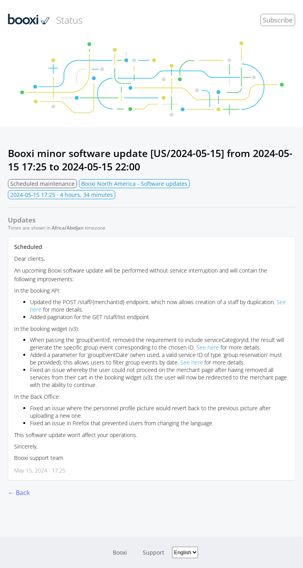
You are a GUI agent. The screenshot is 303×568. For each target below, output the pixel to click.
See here (207, 347)
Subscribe (278, 19)
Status (45, 20)
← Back (19, 492)
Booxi (120, 552)
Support (153, 552)
